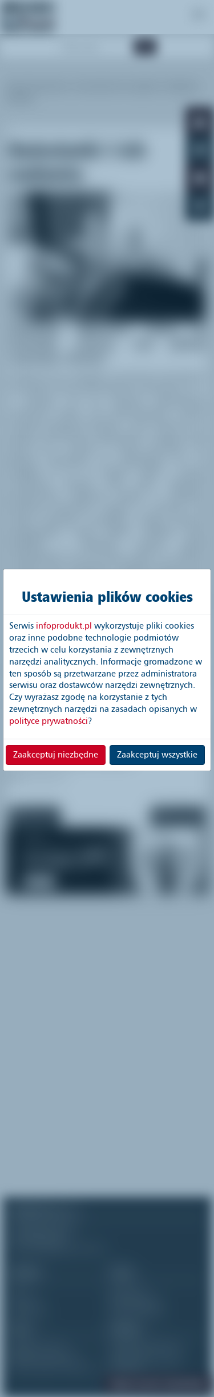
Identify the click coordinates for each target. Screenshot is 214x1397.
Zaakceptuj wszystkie (157, 755)
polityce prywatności (48, 721)
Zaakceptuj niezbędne (55, 755)
